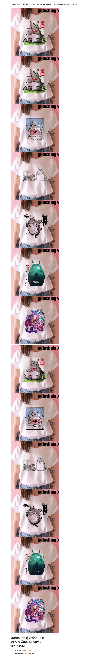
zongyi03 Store (26, 651)
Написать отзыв (29, 653)
